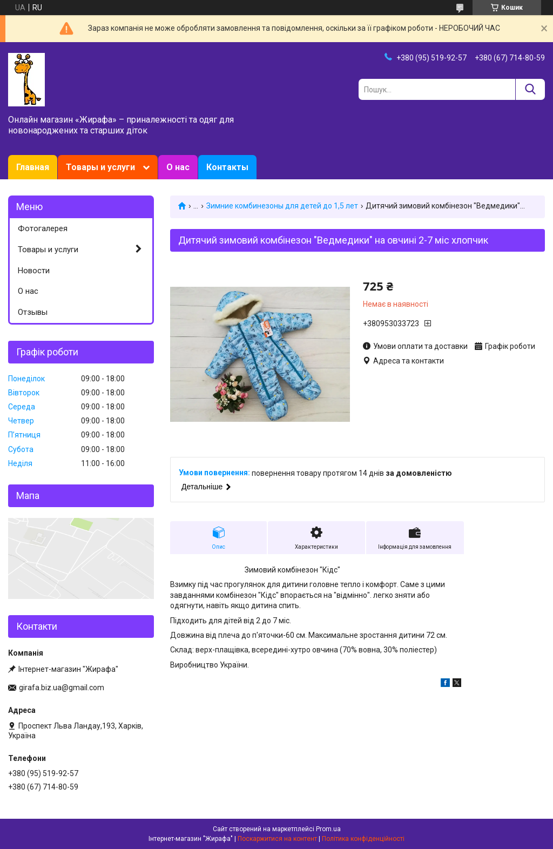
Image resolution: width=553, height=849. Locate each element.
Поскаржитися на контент (277, 839)
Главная (32, 167)
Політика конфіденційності (363, 839)
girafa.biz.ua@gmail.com (61, 687)
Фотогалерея (43, 228)
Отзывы (33, 312)
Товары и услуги (100, 167)
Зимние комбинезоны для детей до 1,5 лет (282, 206)
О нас (178, 167)
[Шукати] (530, 89)
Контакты (227, 167)
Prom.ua (328, 829)
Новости (34, 270)
